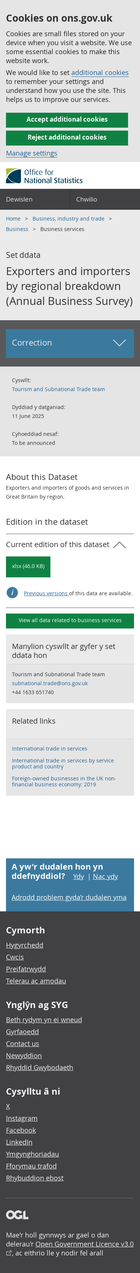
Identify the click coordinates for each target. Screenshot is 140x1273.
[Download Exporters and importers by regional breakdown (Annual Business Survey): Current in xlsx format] (28, 566)
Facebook (21, 1130)
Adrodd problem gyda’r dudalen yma (69, 897)
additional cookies (100, 72)
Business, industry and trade (69, 218)
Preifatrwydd (26, 968)
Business (18, 229)
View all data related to (70, 620)
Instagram (22, 1118)
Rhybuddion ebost (34, 1177)
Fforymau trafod (31, 1165)
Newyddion (24, 1055)
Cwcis (15, 956)
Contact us (22, 1043)
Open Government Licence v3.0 (84, 1243)
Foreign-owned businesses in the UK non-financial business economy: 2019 (64, 781)
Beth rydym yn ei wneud (44, 1019)
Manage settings (31, 153)
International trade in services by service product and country (63, 763)
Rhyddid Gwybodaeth (39, 1067)
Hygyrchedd (24, 944)
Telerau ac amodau (36, 980)
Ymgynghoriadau (32, 1153)
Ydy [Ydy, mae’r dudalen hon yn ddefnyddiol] (78, 876)
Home (14, 218)
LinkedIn (19, 1142)
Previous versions (46, 593)
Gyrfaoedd (22, 1031)
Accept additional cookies (67, 119)
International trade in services (49, 748)
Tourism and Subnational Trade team (58, 389)
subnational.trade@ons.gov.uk (50, 683)
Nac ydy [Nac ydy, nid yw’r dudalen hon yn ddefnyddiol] (105, 876)
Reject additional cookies (67, 137)
